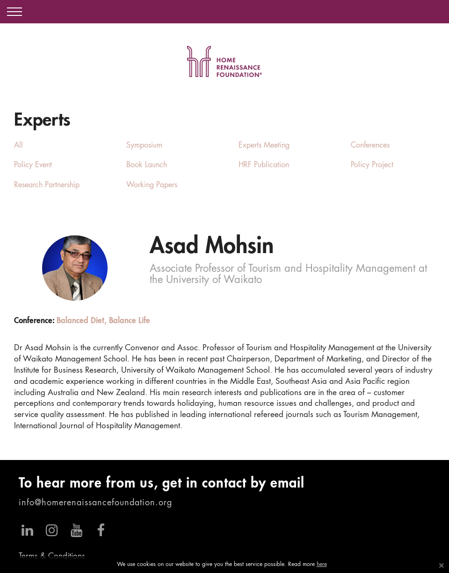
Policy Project (372, 165)
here (322, 564)
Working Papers (151, 185)
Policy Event (33, 165)
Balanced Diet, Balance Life (103, 321)
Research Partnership (47, 185)
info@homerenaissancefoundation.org (95, 503)
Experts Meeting (264, 145)
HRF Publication (264, 165)
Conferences (370, 145)
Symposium (144, 145)
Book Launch (146, 165)
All (18, 145)
